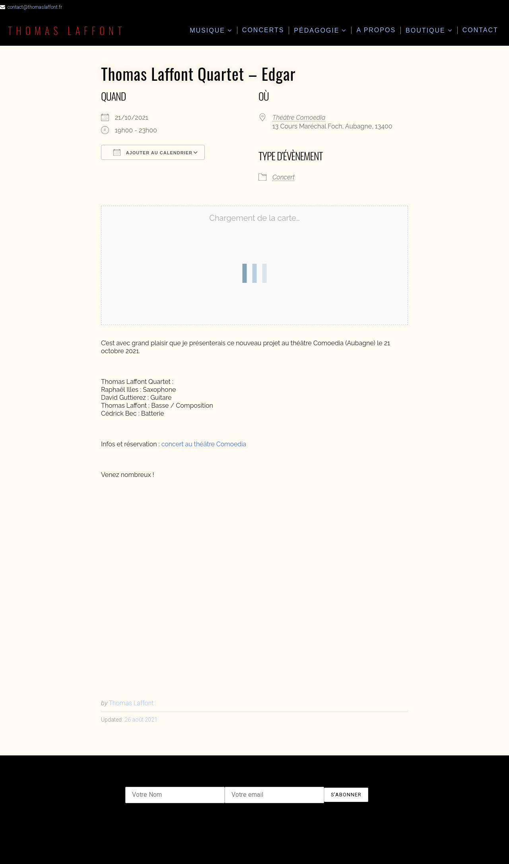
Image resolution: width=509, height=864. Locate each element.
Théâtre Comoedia (298, 117)
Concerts (263, 30)
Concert (283, 177)
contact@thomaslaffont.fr (35, 7)
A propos (376, 30)
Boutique (425, 30)
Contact (480, 30)
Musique (207, 30)
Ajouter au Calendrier (152, 152)
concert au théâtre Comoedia (204, 444)
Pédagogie (316, 30)
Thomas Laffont (67, 30)
